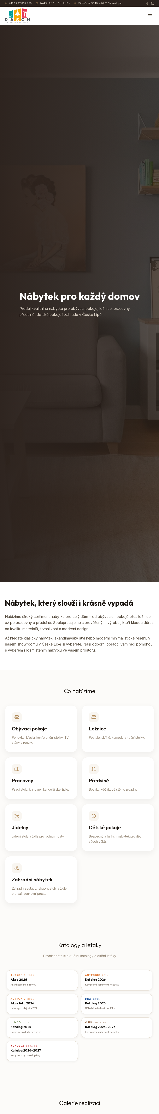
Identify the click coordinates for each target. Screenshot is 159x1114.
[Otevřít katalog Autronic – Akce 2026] (42, 980)
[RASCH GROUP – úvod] (17, 15)
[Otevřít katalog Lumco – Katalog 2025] (42, 1027)
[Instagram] (152, 3)
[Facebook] (147, 3)
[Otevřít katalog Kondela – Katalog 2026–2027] (42, 1051)
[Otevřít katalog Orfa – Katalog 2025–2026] (116, 1027)
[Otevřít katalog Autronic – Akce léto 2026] (42, 1004)
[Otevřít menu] (150, 16)
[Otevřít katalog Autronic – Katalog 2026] (116, 980)
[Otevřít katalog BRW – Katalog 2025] (116, 1004)
